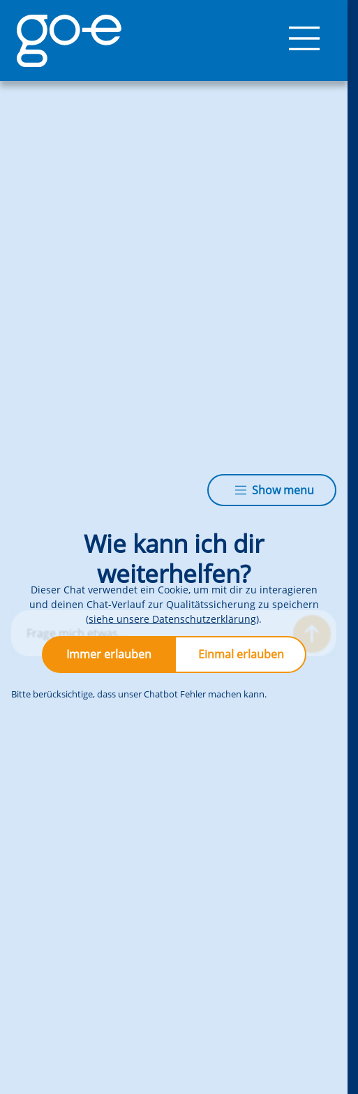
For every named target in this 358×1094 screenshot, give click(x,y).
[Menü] (304, 40)
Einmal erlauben (241, 654)
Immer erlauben (108, 654)
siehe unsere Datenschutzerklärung (172, 619)
